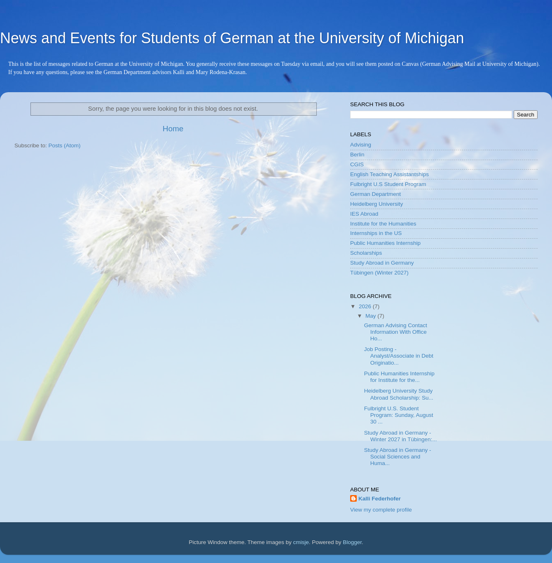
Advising (360, 145)
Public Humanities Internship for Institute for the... (399, 376)
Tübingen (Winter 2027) (379, 273)
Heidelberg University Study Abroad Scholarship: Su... (398, 394)
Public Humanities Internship (385, 243)
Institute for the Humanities (383, 224)
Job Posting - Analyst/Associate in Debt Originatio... (398, 355)
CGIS (357, 164)
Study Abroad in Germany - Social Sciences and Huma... (397, 456)
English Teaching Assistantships (389, 174)
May (371, 316)
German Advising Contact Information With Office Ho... (395, 332)
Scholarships (366, 253)
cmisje (301, 542)
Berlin (357, 154)
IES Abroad (364, 214)
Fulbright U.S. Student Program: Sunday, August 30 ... (398, 415)
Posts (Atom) (65, 145)
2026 (366, 306)
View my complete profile (381, 510)
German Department (375, 194)
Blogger (352, 542)
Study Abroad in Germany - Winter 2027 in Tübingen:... (400, 436)
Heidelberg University (376, 204)
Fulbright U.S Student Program (388, 184)
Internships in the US (376, 233)
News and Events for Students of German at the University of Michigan (232, 38)
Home (173, 128)
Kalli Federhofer (379, 499)
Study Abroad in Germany (382, 263)
